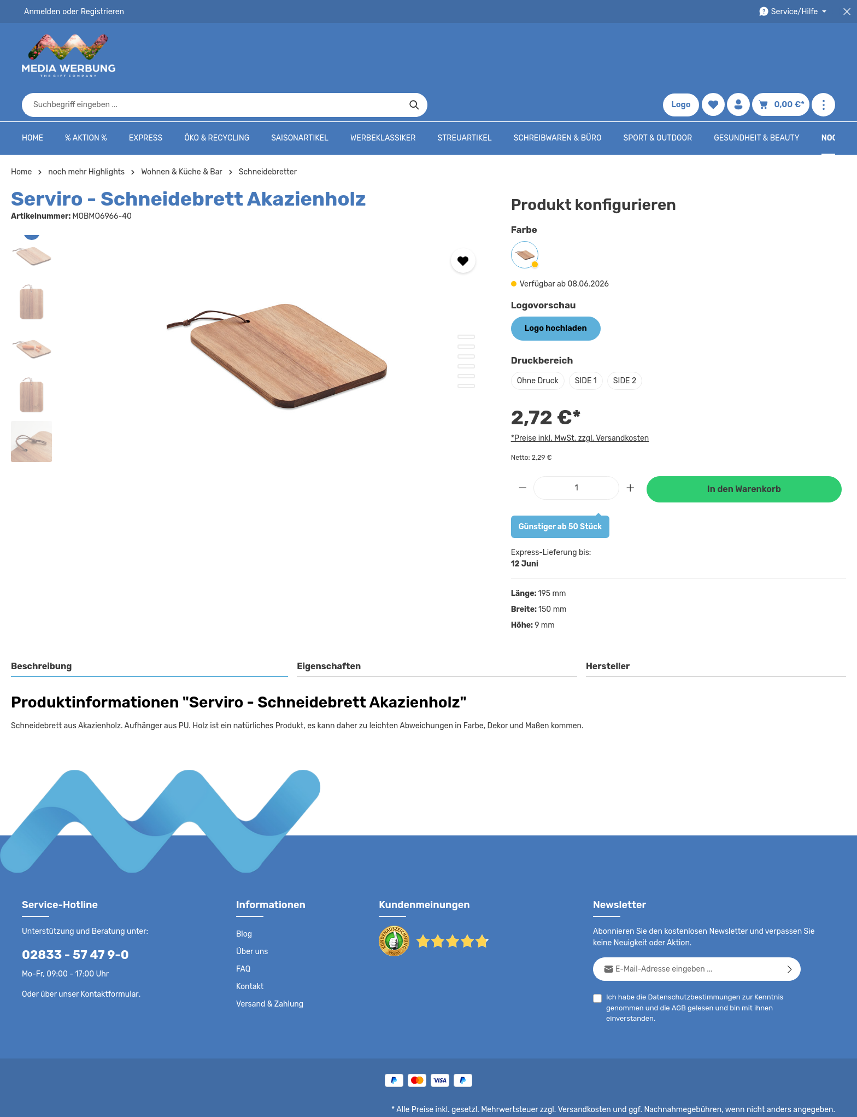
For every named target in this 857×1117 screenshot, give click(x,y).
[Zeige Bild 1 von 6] (466, 304)
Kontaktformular (107, 960)
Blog (243, 901)
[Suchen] (618, 56)
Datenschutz (472, 1100)
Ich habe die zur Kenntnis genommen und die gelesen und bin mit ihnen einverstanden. (690, 973)
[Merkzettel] (716, 56)
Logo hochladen (554, 295)
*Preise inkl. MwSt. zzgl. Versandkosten (578, 404)
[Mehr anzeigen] (823, 56)
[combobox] (416, 56)
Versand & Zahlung (268, 971)
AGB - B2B (567, 1100)
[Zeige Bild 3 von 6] (466, 323)
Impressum (614, 1100)
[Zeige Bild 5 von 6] (466, 343)
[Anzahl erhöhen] (630, 454)
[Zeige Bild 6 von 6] (466, 353)
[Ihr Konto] (742, 56)
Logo (684, 55)
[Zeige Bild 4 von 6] (466, 333)
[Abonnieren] (790, 936)
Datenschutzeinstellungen (791, 1100)
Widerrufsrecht (714, 1100)
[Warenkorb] (782, 56)
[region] (250, 319)
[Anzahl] (576, 454)
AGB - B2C (521, 1100)
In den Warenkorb (743, 455)
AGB (676, 974)
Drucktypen (661, 1100)
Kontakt (249, 953)
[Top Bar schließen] (847, 12)
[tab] (150, 634)
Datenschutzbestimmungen (690, 964)
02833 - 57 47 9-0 (69, 921)
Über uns (251, 918)
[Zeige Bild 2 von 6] (466, 314)
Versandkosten (595, 1076)
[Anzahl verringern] (522, 454)
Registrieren (98, 11)
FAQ (243, 936)
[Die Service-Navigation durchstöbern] (794, 12)
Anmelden (41, 11)
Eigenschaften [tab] (327, 633)
